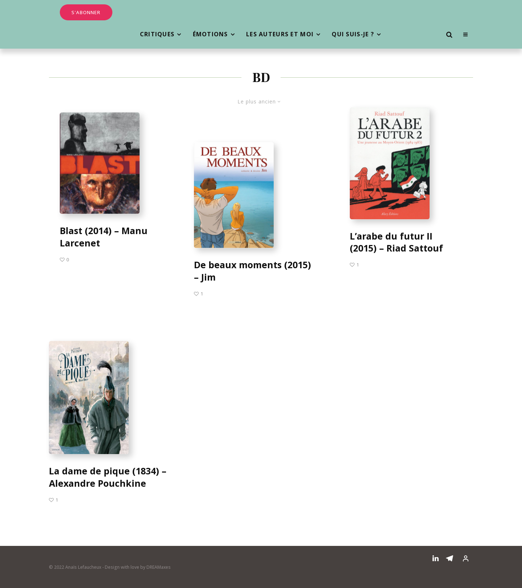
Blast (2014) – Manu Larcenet (104, 237)
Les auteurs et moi (280, 34)
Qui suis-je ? (353, 34)
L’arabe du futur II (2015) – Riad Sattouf (396, 242)
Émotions (210, 34)
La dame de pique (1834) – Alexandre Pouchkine (107, 479)
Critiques (157, 34)
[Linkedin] (435, 558)
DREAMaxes (158, 567)
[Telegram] (449, 558)
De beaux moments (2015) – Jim (252, 271)
